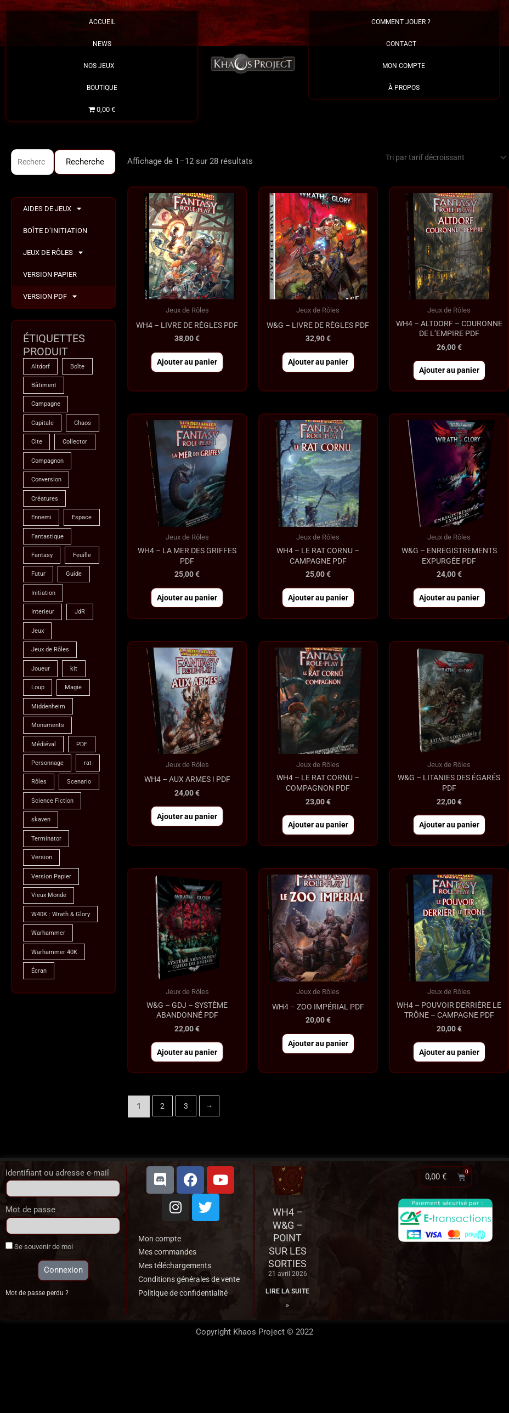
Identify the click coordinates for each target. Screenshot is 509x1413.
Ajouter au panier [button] (187, 374)
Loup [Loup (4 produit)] (38, 763)
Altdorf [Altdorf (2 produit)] (41, 368)
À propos (404, 88)
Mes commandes (170, 1293)
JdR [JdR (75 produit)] (82, 684)
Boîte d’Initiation (55, 232)
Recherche (85, 162)
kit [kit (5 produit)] (77, 743)
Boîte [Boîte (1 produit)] (80, 368)
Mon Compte (403, 66)
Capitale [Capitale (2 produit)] (43, 427)
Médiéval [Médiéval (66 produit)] (44, 822)
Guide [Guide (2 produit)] (39, 644)
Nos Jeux (101, 65)
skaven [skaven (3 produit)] (41, 920)
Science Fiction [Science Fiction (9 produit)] (53, 901)
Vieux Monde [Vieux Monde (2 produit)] (50, 999)
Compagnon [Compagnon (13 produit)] (50, 486)
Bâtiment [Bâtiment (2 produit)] (44, 387)
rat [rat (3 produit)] (35, 861)
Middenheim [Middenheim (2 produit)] (49, 782)
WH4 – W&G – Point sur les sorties (287, 1279)
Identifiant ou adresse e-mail (57, 1214)
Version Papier (50, 275)
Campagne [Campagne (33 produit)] (47, 407)
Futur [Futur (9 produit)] (80, 624)
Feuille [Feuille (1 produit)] (40, 624)
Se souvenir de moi (39, 1288)
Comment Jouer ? (403, 21)
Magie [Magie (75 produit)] (76, 763)
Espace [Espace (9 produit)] (42, 565)
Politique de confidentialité (187, 1348)
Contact (404, 43)
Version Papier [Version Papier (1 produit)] (53, 980)
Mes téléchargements (178, 1307)
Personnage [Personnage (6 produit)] (49, 841)
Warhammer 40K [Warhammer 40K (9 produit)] (56, 1068)
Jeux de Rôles (53, 254)
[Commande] (438, 158)
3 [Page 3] (187, 1148)
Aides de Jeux (52, 210)
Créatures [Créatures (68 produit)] (45, 526)
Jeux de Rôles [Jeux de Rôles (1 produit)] (51, 723)
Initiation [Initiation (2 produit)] (44, 664)
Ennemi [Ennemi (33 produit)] (42, 545)
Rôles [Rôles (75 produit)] (69, 861)
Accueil (102, 22)
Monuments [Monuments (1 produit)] (49, 802)
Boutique (102, 88)
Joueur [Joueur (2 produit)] (41, 743)
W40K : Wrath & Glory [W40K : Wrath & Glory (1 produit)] (54, 1024)
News (102, 44)
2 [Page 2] (163, 1148)
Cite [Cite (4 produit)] (77, 447)
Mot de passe (30, 1251)
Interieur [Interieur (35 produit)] (43, 684)
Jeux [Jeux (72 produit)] (38, 703)
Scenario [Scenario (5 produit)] (44, 881)
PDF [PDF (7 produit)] (85, 822)
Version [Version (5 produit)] (42, 960)
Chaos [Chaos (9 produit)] (40, 447)
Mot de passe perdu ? (38, 1335)
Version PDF (50, 298)
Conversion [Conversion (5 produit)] (48, 506)
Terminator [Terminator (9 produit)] (47, 940)
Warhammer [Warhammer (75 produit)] (50, 1049)
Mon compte (161, 1280)
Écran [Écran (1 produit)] (39, 1088)
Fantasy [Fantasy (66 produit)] (43, 605)
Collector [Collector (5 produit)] (44, 466)
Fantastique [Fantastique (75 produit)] (49, 585)
